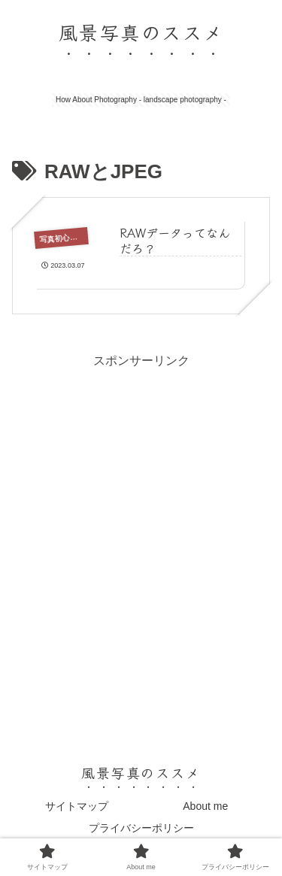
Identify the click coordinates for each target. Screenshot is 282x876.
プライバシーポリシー (141, 828)
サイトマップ (76, 806)
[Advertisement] (141, 513)
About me (205, 806)
